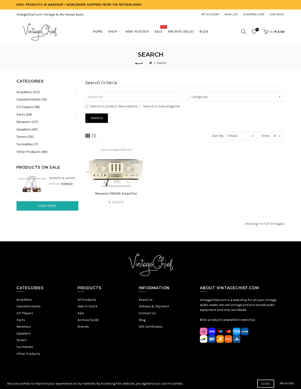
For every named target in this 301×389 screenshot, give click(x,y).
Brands (83, 327)
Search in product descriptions (111, 106)
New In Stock (87, 306)
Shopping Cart (254, 14)
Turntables (24, 347)
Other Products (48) (32, 152)
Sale (81, 313)
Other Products (28, 354)
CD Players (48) (28, 107)
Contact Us (147, 313)
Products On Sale (38, 167)
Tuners (21, 340)
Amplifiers (24, 300)
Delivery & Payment (154, 306)
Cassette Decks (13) (31, 99)
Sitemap (105, 381)
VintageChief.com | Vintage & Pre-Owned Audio (50, 14)
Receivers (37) (27, 122)
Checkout (277, 14)
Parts (20, 320)
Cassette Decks (28, 306)
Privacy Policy (125, 381)
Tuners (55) (25, 137)
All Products (87, 300)
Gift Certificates (151, 327)
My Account (211, 14)
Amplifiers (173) (28, 92)
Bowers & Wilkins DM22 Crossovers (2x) (63, 178)
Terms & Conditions (153, 381)
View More (47, 206)
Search (161, 63)
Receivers (23, 327)
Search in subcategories (159, 106)
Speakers (23, 333)
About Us (146, 300)
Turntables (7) (27, 144)
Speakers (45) (27, 129)
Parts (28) (24, 115)
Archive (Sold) (88, 320)
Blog (142, 320)
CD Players (24, 313)
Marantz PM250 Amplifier (116, 193)
